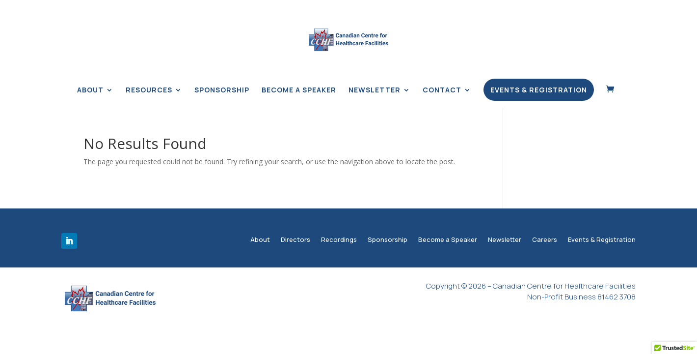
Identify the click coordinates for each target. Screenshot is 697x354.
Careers (544, 240)
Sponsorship (221, 90)
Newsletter (374, 90)
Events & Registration (538, 89)
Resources (149, 90)
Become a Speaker (299, 90)
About (90, 90)
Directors (295, 240)
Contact (442, 90)
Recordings (339, 240)
